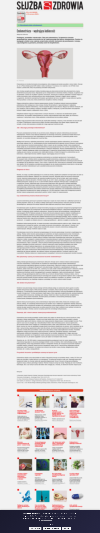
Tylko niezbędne (35, 528)
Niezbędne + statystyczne (51, 528)
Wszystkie (66, 528)
